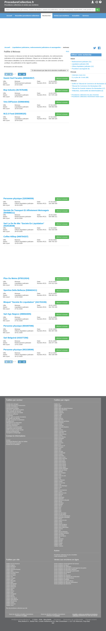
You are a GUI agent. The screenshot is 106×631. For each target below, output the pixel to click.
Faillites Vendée (58, 540)
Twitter (25, 615)
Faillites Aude (57, 417)
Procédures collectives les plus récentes (85, 95)
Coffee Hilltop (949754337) (15, 236)
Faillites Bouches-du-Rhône (61, 421)
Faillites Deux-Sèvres (60, 437)
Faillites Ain (57, 404)
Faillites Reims (10, 595)
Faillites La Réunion (59, 480)
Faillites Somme (58, 529)
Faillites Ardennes (59, 412)
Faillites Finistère (58, 447)
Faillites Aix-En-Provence (13, 563)
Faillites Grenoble (11, 573)
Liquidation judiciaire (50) (80, 64)
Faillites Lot (57, 488)
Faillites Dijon (9, 571)
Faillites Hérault (58, 471)
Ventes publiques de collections (62, 566)
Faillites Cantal (58, 424)
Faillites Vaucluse (58, 539)
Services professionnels (12, 431)
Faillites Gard (57, 448)
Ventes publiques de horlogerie (62, 572)
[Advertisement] (36, 138)
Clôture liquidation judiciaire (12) (83, 66)
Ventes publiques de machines (62, 575)
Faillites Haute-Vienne (60, 465)
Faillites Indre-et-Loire (60, 475)
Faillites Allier (57, 407)
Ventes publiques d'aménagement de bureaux (66, 563)
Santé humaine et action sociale (14, 430)
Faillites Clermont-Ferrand (13, 569)
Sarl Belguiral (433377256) (15, 338)
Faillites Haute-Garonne (60, 458)
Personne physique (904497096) (18, 326)
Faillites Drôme (58, 441)
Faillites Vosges (58, 543)
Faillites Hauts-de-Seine (60, 470)
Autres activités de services (13, 411)
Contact (8, 440)
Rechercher (46, 15)
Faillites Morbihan (59, 503)
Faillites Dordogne (59, 438)
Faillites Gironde (58, 451)
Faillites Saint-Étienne (12, 599)
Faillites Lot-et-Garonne (60, 490)
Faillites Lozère (58, 491)
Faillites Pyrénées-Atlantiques (62, 516)
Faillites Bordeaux (11, 566)
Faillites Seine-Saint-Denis (61, 527)
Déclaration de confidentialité (73, 619)
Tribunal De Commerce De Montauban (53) (86, 86)
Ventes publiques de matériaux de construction (66, 576)
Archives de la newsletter (13, 444)
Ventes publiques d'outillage (61, 579)
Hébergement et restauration (14, 422)
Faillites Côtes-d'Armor (60, 434)
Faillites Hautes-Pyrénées (61, 468)
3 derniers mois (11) (78, 75)
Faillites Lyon (9, 579)
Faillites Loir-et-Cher (59, 483)
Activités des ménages (12, 404)
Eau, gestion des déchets (13, 418)
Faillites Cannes (10, 568)
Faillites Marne (58, 496)
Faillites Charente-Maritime (61, 427)
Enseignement (10, 421)
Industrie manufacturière (12, 424)
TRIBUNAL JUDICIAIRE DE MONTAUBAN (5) (87, 91)
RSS (67, 51)
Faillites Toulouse (11, 604)
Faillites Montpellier (11, 584)
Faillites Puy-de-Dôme (60, 514)
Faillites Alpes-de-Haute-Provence (63, 408)
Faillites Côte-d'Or (59, 432)
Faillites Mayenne (59, 498)
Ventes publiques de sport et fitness (63, 581)
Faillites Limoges (10, 578)
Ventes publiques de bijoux (61, 565)
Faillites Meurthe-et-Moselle (61, 500)
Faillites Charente (59, 425)
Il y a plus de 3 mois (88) (80, 77)
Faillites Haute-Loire (59, 460)
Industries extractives (12, 425)
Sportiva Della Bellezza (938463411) (20, 290)
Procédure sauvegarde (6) (81, 69)
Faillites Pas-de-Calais (60, 513)
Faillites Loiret (58, 487)
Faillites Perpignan (11, 594)
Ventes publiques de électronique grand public (66, 571)
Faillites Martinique (59, 497)
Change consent (91, 619)
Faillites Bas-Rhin (59, 420)
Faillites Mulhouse (11, 586)
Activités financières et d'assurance (15, 405)
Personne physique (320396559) (18, 198)
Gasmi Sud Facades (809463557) (18, 78)
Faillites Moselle (58, 504)
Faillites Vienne (58, 541)
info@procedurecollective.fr (20, 619)
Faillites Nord (57, 507)
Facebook (57, 615)
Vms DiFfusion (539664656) (16, 102)
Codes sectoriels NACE (60, 556)
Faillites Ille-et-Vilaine (60, 473)
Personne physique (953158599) (18, 349)
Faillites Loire (57, 484)
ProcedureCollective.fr (19, 2)
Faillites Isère (57, 477)
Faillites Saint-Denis (11, 598)
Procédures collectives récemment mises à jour (88, 96)
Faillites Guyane (58, 454)
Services (86, 15)
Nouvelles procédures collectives (27, 15)
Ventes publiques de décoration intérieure (65, 569)
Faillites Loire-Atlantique (60, 486)
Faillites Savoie (58, 523)
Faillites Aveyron (58, 418)
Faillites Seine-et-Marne (60, 524)
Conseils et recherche (12, 414)
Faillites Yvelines (58, 546)
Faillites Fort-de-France (12, 572)
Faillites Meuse (58, 501)
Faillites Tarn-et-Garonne (61, 531)
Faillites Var (57, 537)
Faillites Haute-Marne (60, 461)
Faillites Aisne (57, 405)
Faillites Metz (9, 582)
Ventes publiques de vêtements (62, 584)
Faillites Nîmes (10, 591)
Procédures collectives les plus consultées (65, 555)
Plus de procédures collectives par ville (16, 608)
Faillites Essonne (58, 443)
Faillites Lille (9, 576)
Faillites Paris (57, 511)
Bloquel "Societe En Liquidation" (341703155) (25, 302)
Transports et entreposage (13, 432)
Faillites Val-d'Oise (59, 534)
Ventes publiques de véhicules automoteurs (66, 582)
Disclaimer (57, 619)
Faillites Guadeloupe (59, 453)
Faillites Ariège (58, 414)
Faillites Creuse (58, 435)
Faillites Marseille (11, 581)
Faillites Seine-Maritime (60, 526)
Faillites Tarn (57, 530)
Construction (9, 415)
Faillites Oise (57, 508)
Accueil (9, 15)
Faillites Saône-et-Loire (60, 520)
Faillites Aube (57, 415)
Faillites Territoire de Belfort (61, 533)
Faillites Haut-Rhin (59, 455)
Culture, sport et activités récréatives (16, 417)
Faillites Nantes (10, 588)
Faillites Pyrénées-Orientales (62, 517)
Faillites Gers (57, 450)
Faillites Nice (9, 589)
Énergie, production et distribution (15, 420)
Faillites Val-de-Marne (60, 536)
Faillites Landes (58, 481)
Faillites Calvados (59, 422)
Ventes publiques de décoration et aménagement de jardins (70, 568)
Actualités (75, 15)
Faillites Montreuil (11, 585)
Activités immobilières (12, 407)
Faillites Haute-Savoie (60, 464)
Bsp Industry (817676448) (15, 90)
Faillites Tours (10, 605)
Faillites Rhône (58, 518)
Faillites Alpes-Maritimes (60, 410)
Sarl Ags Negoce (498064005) (17, 314)
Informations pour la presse (13, 443)
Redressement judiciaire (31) (81, 61)
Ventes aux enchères (61, 15)
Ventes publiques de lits (60, 573)
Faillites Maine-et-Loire (60, 493)
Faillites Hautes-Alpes (60, 467)
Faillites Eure (57, 444)
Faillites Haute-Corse (59, 457)
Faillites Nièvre (58, 506)
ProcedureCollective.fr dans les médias (16, 441)
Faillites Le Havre (11, 575)
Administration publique (12, 408)
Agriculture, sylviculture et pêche (15, 410)
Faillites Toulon (10, 602)
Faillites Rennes (10, 596)
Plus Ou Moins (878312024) (16, 278)
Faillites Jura (57, 478)
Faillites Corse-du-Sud (60, 431)
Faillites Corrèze (58, 430)
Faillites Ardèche (58, 411)
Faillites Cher (57, 428)
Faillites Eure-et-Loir (59, 445)
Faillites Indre (57, 474)
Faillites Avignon (10, 565)
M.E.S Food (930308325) (14, 114)
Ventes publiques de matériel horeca (64, 578)
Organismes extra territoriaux (14, 428)
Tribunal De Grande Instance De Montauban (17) (88, 88)
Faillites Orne (57, 510)
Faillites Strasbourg (11, 601)
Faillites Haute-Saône (60, 463)
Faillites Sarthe (58, 521)
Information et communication (14, 427)
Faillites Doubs (58, 440)
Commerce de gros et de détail (14, 412)
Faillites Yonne (58, 544)
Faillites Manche (58, 494)
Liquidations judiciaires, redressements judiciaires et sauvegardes (36, 47)
